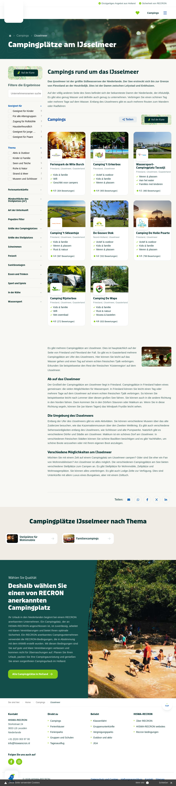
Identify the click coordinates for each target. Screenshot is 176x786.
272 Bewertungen (66, 321)
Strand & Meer (27, 173)
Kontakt (149, 779)
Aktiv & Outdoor (27, 153)
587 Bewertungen (66, 256)
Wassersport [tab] (15, 301)
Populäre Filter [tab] (16, 219)
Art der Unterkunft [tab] (18, 210)
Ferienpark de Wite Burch (67, 164)
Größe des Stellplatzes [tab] (20, 237)
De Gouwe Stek (103, 233)
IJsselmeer (40, 35)
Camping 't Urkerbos (106, 164)
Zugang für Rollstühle (27, 121)
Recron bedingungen (147, 732)
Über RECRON (144, 720)
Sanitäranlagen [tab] (16, 265)
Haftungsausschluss (131, 779)
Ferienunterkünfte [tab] (18, 189)
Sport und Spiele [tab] (17, 283)
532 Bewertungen (109, 256)
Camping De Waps (105, 298)
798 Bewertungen (152, 256)
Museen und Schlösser (27, 178)
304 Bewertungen (66, 191)
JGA (95, 743)
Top (167, 705)
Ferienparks (56, 732)
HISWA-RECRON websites (150, 726)
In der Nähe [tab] (14, 292)
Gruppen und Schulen (62, 737)
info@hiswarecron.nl (19, 743)
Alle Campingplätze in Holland (32, 674)
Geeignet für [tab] (15, 105)
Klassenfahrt (100, 720)
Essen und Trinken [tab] (18, 274)
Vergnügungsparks (103, 732)
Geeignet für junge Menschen (27, 131)
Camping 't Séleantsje (64, 233)
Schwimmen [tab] (14, 246)
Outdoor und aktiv (102, 737)
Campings (158, 13)
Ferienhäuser (57, 726)
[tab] (25, 94)
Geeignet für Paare (27, 137)
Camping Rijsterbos (63, 298)
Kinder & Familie (27, 158)
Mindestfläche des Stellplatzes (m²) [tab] (18, 200)
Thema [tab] (12, 147)
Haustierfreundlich (27, 126)
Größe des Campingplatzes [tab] (22, 228)
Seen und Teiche (27, 163)
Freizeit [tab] (12, 255)
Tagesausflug (57, 743)
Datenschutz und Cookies (104, 779)
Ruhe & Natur (27, 168)
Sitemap (160, 779)
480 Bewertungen (152, 191)
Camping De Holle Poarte (153, 233)
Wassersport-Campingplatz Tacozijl (150, 166)
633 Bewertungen (109, 321)
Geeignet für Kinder (27, 111)
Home (28, 702)
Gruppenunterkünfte (104, 726)
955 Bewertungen (109, 191)
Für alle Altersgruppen (27, 116)
